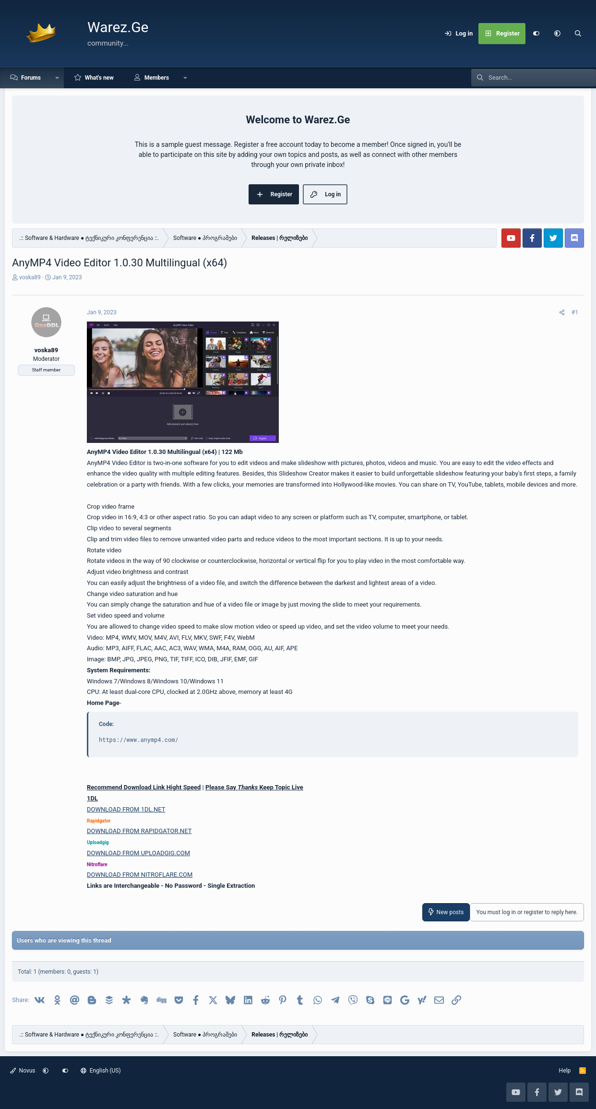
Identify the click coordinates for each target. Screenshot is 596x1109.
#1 (575, 312)
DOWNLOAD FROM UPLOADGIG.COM (138, 853)
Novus (23, 1070)
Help (565, 1070)
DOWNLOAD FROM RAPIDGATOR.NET (139, 831)
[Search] (578, 33)
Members (156, 77)
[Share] (562, 312)
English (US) (101, 1070)
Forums (31, 77)
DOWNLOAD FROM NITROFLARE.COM (139, 874)
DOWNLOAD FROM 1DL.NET (126, 809)
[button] (557, 33)
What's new (99, 77)
